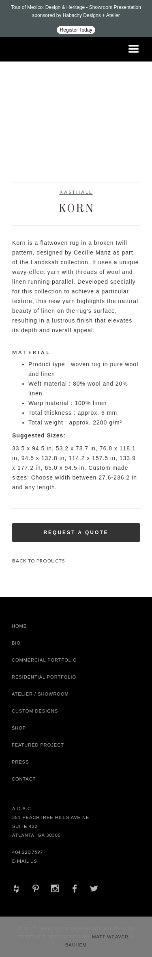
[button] (134, 49)
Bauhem (76, 944)
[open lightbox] (28, 132)
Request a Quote (75, 532)
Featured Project (38, 745)
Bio (16, 643)
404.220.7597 (27, 852)
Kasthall (76, 192)
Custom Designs (35, 711)
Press (20, 762)
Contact (24, 779)
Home (19, 626)
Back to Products (38, 561)
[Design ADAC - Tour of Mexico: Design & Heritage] (76, 18)
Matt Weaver (111, 936)
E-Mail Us (24, 861)
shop (19, 728)
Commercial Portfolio (44, 660)
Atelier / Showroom (40, 694)
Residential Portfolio (44, 677)
